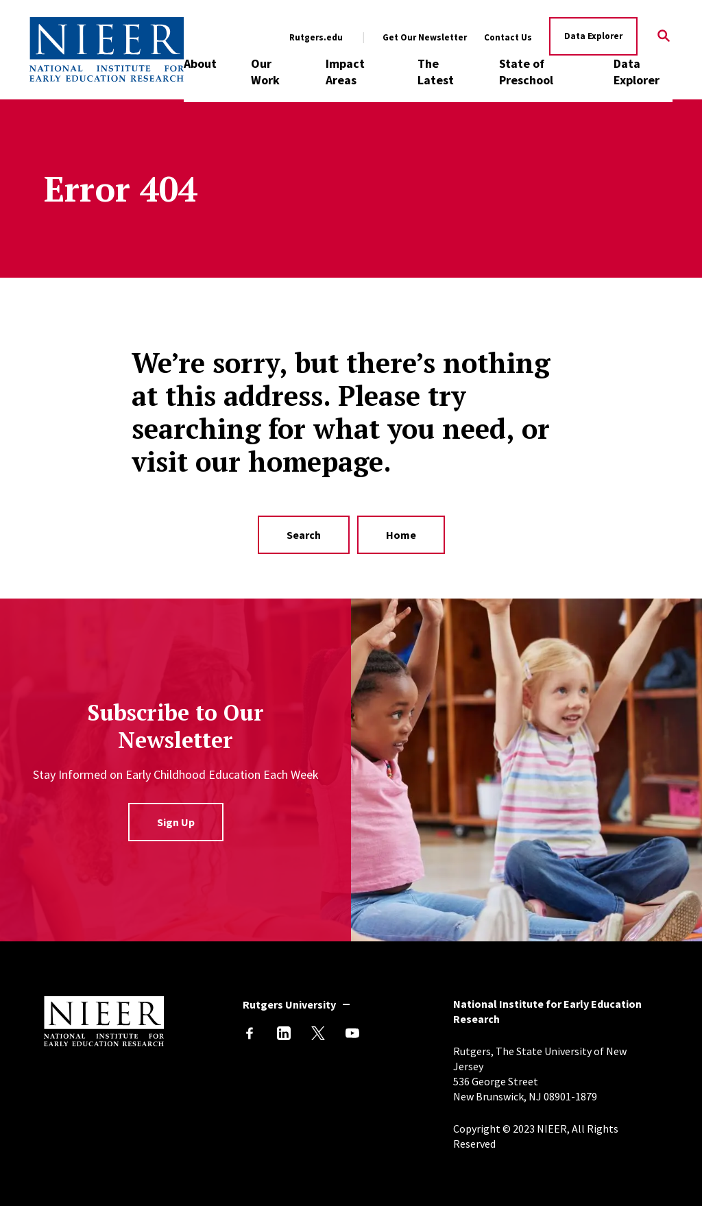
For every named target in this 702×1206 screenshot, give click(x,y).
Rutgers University (289, 1004)
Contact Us (508, 37)
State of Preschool (526, 72)
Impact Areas (345, 72)
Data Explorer (593, 36)
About (200, 63)
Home (401, 535)
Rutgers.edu (316, 37)
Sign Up (176, 822)
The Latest (435, 72)
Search (304, 535)
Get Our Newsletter (425, 37)
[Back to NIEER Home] (106, 49)
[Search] (664, 36)
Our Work (265, 72)
